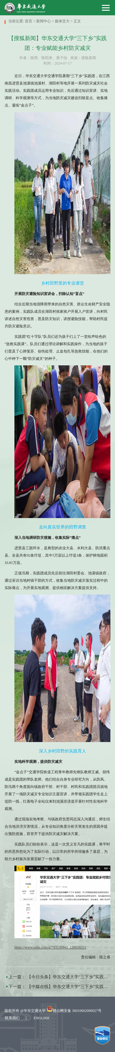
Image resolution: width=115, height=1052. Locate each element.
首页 (28, 21)
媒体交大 (62, 21)
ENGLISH (41, 1018)
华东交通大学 (35, 1011)
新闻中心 (43, 21)
